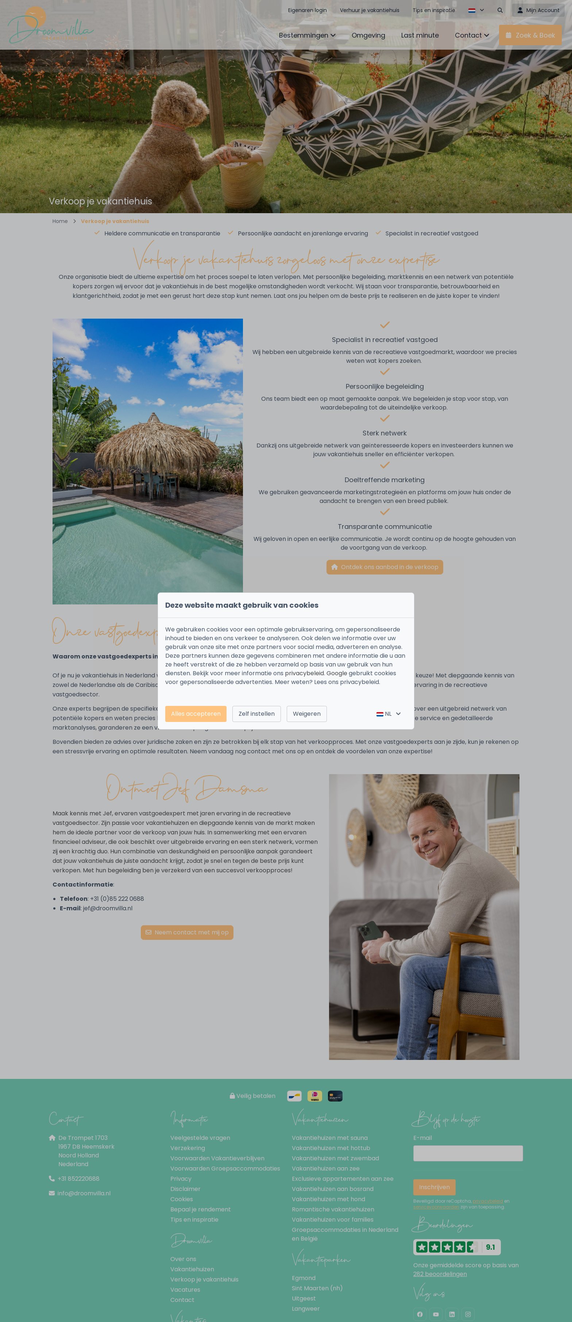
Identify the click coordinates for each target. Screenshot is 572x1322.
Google (336, 673)
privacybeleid (304, 673)
